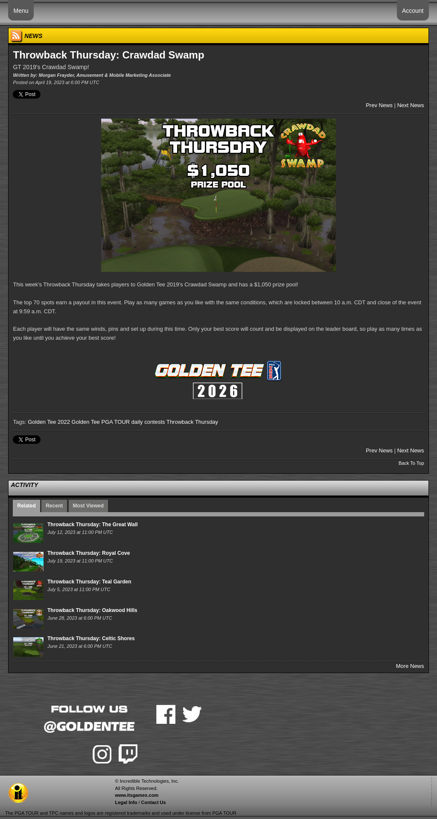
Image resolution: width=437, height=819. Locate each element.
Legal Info (126, 802)
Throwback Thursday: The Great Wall (92, 525)
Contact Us (153, 802)
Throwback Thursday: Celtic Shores (91, 638)
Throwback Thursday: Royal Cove (88, 553)
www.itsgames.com (136, 795)
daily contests (148, 422)
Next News (410, 105)
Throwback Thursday (192, 422)
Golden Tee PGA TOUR (101, 422)
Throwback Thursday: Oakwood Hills (92, 610)
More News (410, 666)
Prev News (379, 105)
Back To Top (411, 463)
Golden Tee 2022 (49, 422)
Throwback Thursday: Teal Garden (89, 582)
